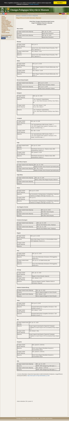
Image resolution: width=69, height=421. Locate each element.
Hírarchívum (5, 27)
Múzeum (4, 19)
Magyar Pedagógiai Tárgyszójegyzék (6, 23)
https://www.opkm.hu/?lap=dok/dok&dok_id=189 (38, 375)
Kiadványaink (5, 20)
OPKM (3, 16)
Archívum (18, 15)
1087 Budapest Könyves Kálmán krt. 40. (37, 13)
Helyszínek (35, 15)
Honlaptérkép (5, 29)
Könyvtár (4, 17)
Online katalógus (6, 21)
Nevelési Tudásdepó (7, 25)
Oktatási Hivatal (5, 32)
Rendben (60, 3)
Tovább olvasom (34, 4)
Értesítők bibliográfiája (7, 26)
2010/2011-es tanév (26, 15)
